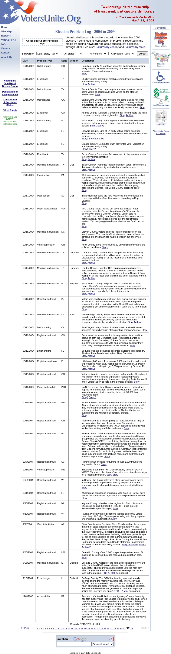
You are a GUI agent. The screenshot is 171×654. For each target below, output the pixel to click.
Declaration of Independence (10, 93)
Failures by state (135, 47)
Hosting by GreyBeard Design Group (10, 83)
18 (82, 628)
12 (62, 628)
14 (69, 628)
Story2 (100, 125)
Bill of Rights (10, 110)
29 (117, 628)
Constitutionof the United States (10, 102)
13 (65, 628)
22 (95, 628)
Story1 (93, 125)
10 (56, 628)
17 (78, 628)
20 (88, 628)
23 (98, 628)
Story (84, 73)
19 (85, 628)
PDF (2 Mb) (109, 573)
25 (104, 628)
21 (92, 628)
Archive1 (133, 544)
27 (111, 628)
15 (72, 628)
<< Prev (25, 628)
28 (114, 628)
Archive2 (86, 547)
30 (121, 628)
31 (124, 628)
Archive (91, 84)
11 (59, 628)
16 (75, 628)
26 (108, 628)
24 (101, 628)
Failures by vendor (107, 47)
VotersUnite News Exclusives (161, 132)
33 (131, 628)
